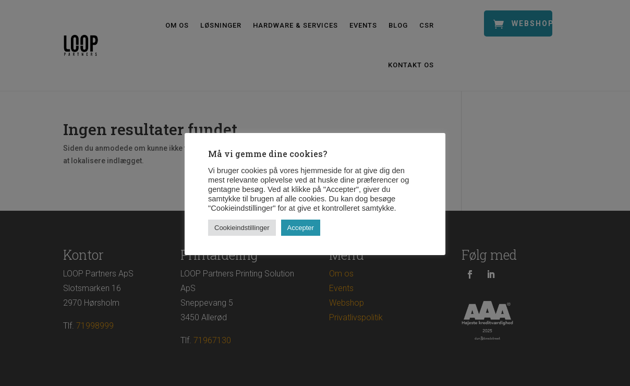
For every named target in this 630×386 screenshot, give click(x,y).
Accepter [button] (300, 228)
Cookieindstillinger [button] (242, 228)
